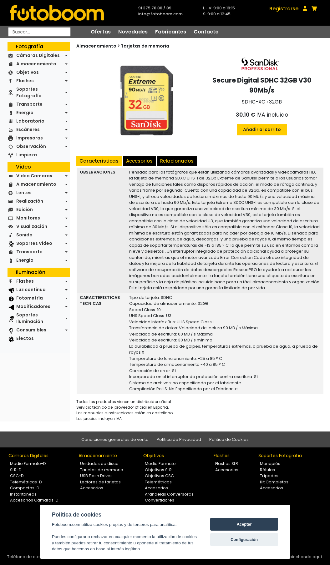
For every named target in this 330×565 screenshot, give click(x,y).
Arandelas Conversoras (169, 494)
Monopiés (270, 464)
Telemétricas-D (26, 482)
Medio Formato (160, 464)
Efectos (25, 338)
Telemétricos (158, 482)
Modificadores (33, 306)
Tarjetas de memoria (145, 46)
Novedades (133, 31)
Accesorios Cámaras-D (34, 500)
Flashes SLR (226, 464)
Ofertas (101, 31)
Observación (31, 146)
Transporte (29, 104)
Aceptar (244, 524)
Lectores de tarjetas (100, 482)
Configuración (244, 539)
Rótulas (267, 470)
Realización (29, 201)
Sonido (24, 235)
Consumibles (31, 330)
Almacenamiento (36, 64)
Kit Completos (274, 482)
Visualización (31, 226)
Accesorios (139, 161)
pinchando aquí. (306, 557)
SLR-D (16, 470)
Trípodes (269, 476)
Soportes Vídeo (34, 243)
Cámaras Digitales (38, 55)
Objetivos (27, 72)
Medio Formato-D (28, 464)
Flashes (25, 81)
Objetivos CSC (159, 476)
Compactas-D (24, 488)
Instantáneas (23, 494)
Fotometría (29, 298)
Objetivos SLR (158, 470)
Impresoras (29, 138)
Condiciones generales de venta (115, 439)
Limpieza (26, 155)
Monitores (28, 218)
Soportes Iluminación (29, 318)
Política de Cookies (229, 439)
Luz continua (31, 289)
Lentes (24, 192)
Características (99, 161)
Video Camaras (34, 176)
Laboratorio (30, 121)
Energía (24, 112)
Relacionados (177, 161)
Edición (24, 209)
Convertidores (159, 500)
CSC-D (17, 476)
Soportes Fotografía (29, 92)
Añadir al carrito (262, 129)
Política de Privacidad (179, 439)
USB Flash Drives (96, 476)
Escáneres (28, 129)
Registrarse (283, 8)
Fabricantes (170, 31)
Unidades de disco (99, 464)
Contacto (206, 31)
